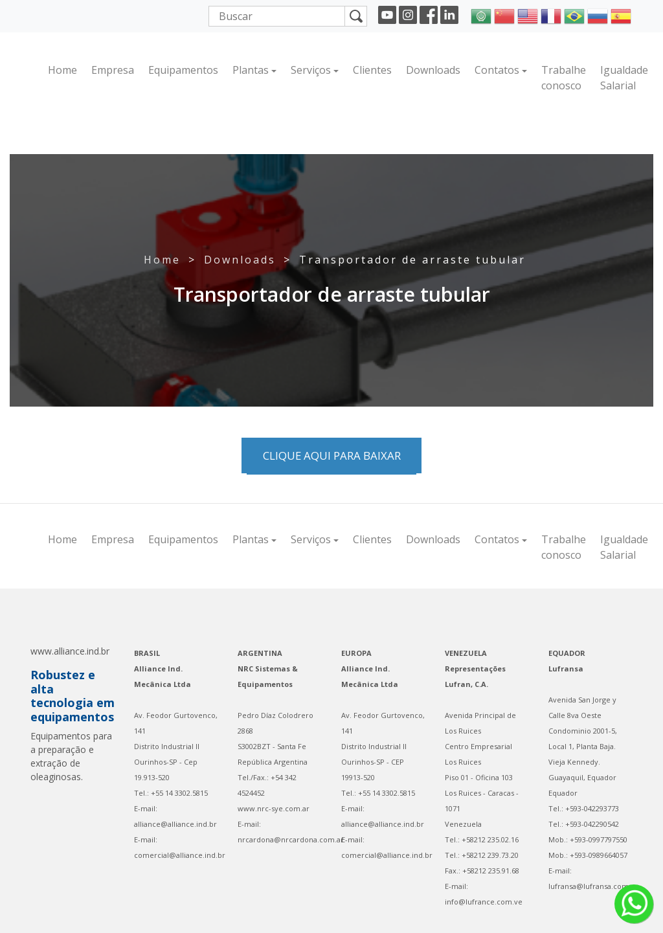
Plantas (250, 70)
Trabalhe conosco (563, 78)
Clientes (372, 70)
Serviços (311, 70)
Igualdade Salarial (624, 78)
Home (62, 70)
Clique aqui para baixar (332, 455)
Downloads (433, 70)
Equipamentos (183, 70)
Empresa (112, 70)
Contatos (497, 70)
